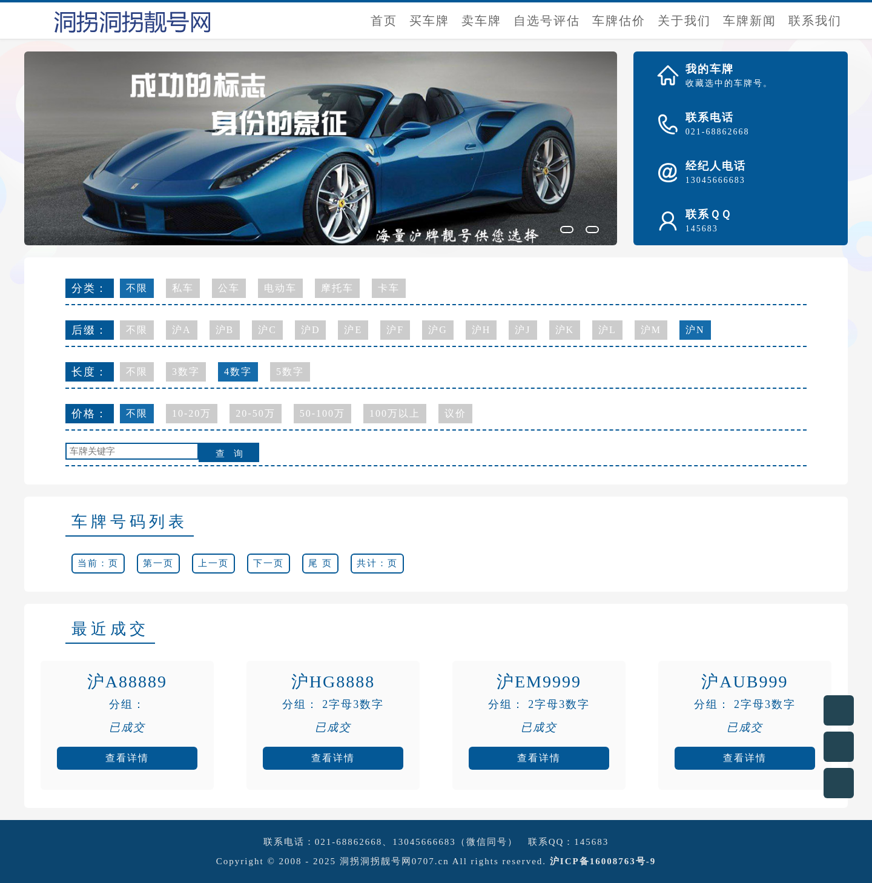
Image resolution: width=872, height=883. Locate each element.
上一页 (213, 563)
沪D (310, 330)
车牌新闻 (749, 20)
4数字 (238, 371)
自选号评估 (547, 20)
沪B (225, 330)
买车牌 (429, 20)
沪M (651, 330)
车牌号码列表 (129, 522)
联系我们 (815, 20)
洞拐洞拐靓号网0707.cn (394, 861)
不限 (137, 288)
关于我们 (684, 20)
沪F (395, 330)
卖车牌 (481, 20)
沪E (353, 330)
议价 (455, 413)
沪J (522, 330)
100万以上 (394, 413)
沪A (181, 330)
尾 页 (320, 563)
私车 (183, 288)
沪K (565, 330)
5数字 (290, 371)
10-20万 (191, 413)
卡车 (389, 288)
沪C (267, 330)
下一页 (268, 563)
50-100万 (322, 413)
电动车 (280, 288)
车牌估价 (619, 20)
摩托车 (337, 288)
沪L (607, 330)
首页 (384, 20)
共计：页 (377, 563)
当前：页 (98, 563)
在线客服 (839, 710)
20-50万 (255, 413)
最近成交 (110, 629)
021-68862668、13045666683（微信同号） (416, 842)
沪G (438, 330)
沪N (695, 330)
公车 (229, 288)
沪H (481, 330)
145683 (591, 842)
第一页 (158, 563)
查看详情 (127, 758)
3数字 (186, 371)
